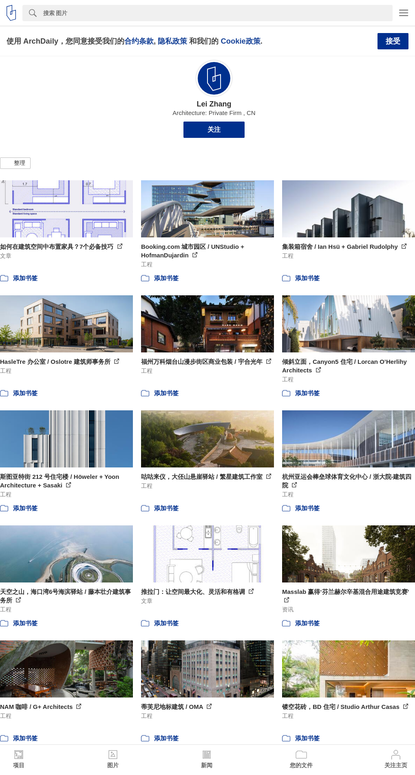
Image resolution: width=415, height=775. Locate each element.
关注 (214, 129)
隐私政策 (172, 41)
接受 (393, 41)
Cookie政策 (240, 41)
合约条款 (139, 41)
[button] (15, 163)
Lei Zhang (214, 104)
